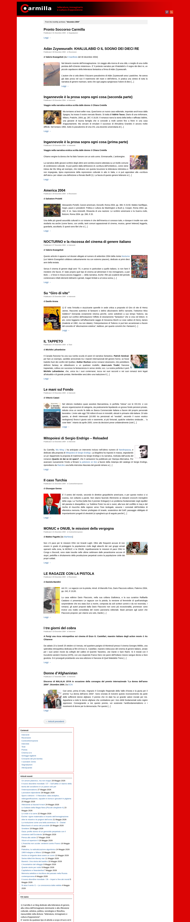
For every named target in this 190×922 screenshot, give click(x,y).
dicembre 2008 (152, 680)
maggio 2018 (151, 343)
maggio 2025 (151, 91)
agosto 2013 (151, 513)
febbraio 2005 (152, 818)
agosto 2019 (151, 298)
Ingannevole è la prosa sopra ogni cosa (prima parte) (91, 156)
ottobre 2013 (151, 507)
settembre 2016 (152, 402)
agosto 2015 (151, 441)
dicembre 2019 (152, 286)
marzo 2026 (151, 61)
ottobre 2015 (151, 435)
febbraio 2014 (152, 495)
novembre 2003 (152, 863)
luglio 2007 (150, 731)
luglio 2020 (150, 265)
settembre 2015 (152, 438)
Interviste (25, 37)
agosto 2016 (151, 405)
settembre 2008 (152, 689)
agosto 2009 (151, 657)
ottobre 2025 (151, 76)
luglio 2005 (150, 803)
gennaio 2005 (152, 821)
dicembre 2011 (152, 573)
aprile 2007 (151, 740)
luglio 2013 (150, 516)
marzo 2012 (151, 564)
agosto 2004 (151, 836)
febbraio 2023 (152, 172)
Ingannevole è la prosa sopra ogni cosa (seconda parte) (93, 107)
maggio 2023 (151, 163)
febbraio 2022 (152, 208)
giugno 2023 (151, 160)
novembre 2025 (152, 73)
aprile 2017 (151, 381)
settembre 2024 (152, 115)
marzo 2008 (151, 707)
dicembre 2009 (152, 645)
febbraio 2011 (152, 603)
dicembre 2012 (152, 537)
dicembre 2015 (152, 429)
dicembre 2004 (152, 824)
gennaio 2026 (152, 67)
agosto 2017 (151, 369)
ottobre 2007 (151, 722)
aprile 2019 (151, 310)
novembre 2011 (152, 576)
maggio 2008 (151, 701)
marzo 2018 (151, 348)
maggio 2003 (151, 881)
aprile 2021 (151, 238)
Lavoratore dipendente (30, 97)
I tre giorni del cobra (65, 678)
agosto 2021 (151, 226)
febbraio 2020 (152, 280)
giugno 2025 (151, 88)
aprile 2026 (151, 58)
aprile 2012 (151, 561)
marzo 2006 (151, 779)
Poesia (24, 43)
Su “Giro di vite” (62, 319)
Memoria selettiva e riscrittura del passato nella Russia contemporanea (32, 262)
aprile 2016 (151, 417)
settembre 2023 (152, 151)
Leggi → (53, 38)
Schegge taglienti (28, 49)
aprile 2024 (151, 130)
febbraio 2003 (152, 890)
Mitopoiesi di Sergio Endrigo (99, 494)
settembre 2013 (152, 510)
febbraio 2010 (152, 639)
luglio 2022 (150, 193)
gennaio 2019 (152, 319)
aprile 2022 (151, 202)
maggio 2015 (151, 450)
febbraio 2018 (152, 351)
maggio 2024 (151, 127)
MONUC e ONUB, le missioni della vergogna (84, 575)
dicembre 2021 (152, 214)
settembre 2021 (152, 223)
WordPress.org (152, 915)
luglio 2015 (150, 444)
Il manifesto (78, 61)
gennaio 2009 (152, 677)
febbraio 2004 (152, 854)
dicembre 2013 (152, 501)
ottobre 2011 (151, 579)
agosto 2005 (151, 800)
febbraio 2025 (152, 100)
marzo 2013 (151, 528)
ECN (86, 738)
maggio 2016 (151, 414)
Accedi (149, 906)
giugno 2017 (151, 375)
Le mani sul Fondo (64, 425)
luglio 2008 (150, 695)
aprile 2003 (151, 884)
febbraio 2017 (152, 387)
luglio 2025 (150, 85)
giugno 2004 (151, 842)
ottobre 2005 (151, 794)
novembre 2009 (152, 648)
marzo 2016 (151, 420)
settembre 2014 (152, 474)
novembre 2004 (152, 827)
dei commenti (154, 912)
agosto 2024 (151, 118)
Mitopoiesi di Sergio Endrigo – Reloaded (81, 479)
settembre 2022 (152, 187)
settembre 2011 (152, 582)
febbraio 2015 (152, 459)
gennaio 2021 (152, 247)
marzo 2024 (151, 133)
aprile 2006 (151, 776)
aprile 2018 (151, 346)
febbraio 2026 (152, 64)
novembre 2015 (152, 432)
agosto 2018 (151, 334)
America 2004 (60, 210)
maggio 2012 (151, 558)
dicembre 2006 (152, 752)
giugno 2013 (151, 519)
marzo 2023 (151, 169)
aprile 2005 (151, 812)
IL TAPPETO (59, 373)
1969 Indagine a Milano (31, 214)
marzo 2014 (151, 492)
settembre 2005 (152, 797)
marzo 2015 (151, 456)
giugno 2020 (151, 268)
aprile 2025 (151, 94)
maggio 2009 (151, 666)
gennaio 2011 (152, 606)
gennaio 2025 (152, 103)
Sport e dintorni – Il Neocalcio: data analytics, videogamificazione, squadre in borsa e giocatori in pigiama (32, 109)
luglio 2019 (150, 301)
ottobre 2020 (151, 256)
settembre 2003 (152, 869)
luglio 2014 (150, 480)
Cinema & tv (26, 46)
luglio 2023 (150, 157)
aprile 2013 (151, 525)
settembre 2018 (152, 331)
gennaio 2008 (152, 713)
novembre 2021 (152, 217)
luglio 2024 (150, 121)
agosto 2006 (151, 764)
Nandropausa (55, 494)
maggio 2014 (151, 486)
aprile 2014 (151, 489)
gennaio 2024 (152, 139)
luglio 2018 (150, 337)
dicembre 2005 (152, 788)
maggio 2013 (151, 522)
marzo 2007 (151, 743)
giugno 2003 (151, 878)
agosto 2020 (151, 262)
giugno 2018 (151, 340)
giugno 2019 (151, 304)
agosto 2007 (151, 728)
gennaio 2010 (152, 642)
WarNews (74, 584)
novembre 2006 (152, 755)
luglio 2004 (150, 839)
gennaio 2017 (152, 390)
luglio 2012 (150, 552)
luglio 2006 (150, 767)
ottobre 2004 (151, 830)
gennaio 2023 (152, 175)
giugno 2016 (151, 411)
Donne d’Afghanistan (66, 726)
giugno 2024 (151, 124)
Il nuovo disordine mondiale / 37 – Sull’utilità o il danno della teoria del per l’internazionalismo (33, 85)
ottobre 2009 (151, 651)
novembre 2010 (152, 612)
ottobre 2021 (151, 220)
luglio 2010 (150, 624)
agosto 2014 (151, 477)
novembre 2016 (152, 396)
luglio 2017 (150, 372)
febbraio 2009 (152, 674)
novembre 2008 (152, 683)
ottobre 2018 (151, 328)
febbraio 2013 (152, 531)
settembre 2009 (152, 654)
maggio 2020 (151, 271)
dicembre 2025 (152, 70)
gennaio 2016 (152, 426)
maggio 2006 (151, 773)
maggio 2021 (151, 235)
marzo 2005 (151, 815)
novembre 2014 (152, 468)
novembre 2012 (152, 540)
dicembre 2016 (152, 393)
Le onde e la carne (29, 136)
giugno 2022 (151, 196)
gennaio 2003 (152, 893)
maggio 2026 (151, 55)
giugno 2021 (151, 232)
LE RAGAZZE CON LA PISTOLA (74, 620)
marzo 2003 (151, 887)
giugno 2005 (151, 806)
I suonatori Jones (28, 55)
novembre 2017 (152, 360)
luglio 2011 (150, 588)
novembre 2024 (152, 109)
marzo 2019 (151, 313)
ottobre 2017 (151, 363)
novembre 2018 (152, 325)
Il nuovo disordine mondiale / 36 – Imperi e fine (33, 274)
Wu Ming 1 (67, 490)
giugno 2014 (151, 483)
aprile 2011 (151, 597)
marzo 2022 (151, 205)
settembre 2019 (152, 295)
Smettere (25, 169)
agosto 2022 (151, 190)
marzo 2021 (151, 241)
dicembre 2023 (152, 142)
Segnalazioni (79, 33)
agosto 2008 (151, 692)
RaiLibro (133, 506)
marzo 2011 (151, 600)
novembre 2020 (152, 253)
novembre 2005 (152, 791)
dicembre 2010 (152, 609)
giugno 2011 (151, 591)
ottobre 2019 (151, 292)
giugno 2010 (151, 627)
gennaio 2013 (152, 534)
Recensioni (78, 56)
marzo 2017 (151, 384)
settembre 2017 (152, 366)
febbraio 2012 (152, 567)
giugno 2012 (151, 555)
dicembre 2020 (152, 250)
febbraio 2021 (152, 244)
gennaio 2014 (152, 498)
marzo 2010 (151, 636)
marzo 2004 (151, 851)
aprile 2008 (151, 704)
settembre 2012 (152, 546)
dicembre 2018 (152, 322)
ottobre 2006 (151, 758)
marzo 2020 (151, 277)
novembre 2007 (152, 719)
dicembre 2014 (152, 465)
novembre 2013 (152, 504)
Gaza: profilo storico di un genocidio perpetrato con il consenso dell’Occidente (32, 175)
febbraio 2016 (152, 423)
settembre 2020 (152, 259)
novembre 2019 (152, 289)
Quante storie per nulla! (31, 247)
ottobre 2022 (151, 184)
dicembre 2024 (152, 106)
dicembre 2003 (152, 860)
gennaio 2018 (152, 354)
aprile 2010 (151, 633)
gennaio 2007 (152, 749)
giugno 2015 (151, 447)
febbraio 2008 (152, 710)
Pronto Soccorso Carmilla (70, 29)
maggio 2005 (151, 809)
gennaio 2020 (152, 283)
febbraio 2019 (152, 316)
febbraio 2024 (152, 136)
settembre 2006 (152, 761)
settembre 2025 (152, 79)
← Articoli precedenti (61, 778)
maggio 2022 (151, 199)
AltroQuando (26, 61)
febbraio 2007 (152, 746)
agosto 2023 (151, 154)
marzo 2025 (151, 97)
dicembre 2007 (152, 716)
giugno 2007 (151, 734)
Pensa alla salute (28, 184)
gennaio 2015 (152, 462)
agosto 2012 (151, 549)
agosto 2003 (151, 872)
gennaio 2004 (152, 857)
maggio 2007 (151, 737)
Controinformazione (81, 528)
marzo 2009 (151, 671)
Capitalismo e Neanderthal (32, 253)
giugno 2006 (151, 770)
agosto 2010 (151, 621)
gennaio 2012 (152, 570)
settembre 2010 (152, 618)
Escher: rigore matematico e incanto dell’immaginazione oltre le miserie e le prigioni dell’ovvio (32, 148)
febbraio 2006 (152, 782)
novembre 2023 (152, 145)
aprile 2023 (151, 166)
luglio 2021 (150, 229)
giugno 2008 (151, 698)
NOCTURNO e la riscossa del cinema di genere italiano (93, 264)
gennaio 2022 (152, 211)
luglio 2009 (150, 660)
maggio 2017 (151, 378)
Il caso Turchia (61, 524)
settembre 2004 (152, 833)
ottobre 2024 (151, 112)
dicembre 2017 (152, 357)
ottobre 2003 (151, 866)
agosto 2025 (151, 82)
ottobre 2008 (151, 686)
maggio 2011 (151, 594)
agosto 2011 (151, 585)
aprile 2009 (151, 669)
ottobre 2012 (151, 543)
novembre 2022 (152, 181)
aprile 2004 (151, 848)
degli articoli (153, 909)
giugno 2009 (151, 663)
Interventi (77, 111)
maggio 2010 (151, 630)
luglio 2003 (150, 875)
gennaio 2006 (152, 785)
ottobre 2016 (151, 399)
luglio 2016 (150, 408)
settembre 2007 (152, 725)
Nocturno (59, 282)
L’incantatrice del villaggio (32, 241)
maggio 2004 (151, 845)
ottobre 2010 (151, 615)
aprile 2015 (151, 453)
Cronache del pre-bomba (31, 52)
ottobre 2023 (151, 148)
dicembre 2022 (152, 178)
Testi (76, 377)
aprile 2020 (151, 274)
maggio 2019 (151, 307)
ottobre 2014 (151, 471)
